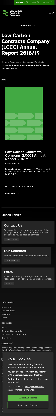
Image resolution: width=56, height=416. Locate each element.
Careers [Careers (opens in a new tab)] (46, 2)
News (4, 317)
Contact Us (10, 240)
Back (4, 80)
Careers (6, 343)
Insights (6, 314)
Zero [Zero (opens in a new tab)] (34, 2)
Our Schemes (10, 260)
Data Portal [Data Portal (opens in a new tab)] (20, 2)
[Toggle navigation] (49, 13)
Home (4, 62)
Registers (6, 338)
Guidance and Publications (34, 62)
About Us (6, 307)
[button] (53, 13)
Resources (14, 62)
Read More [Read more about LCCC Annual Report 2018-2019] (12, 193)
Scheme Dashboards (12, 331)
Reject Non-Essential (28, 405)
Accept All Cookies (28, 398)
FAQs (8, 284)
